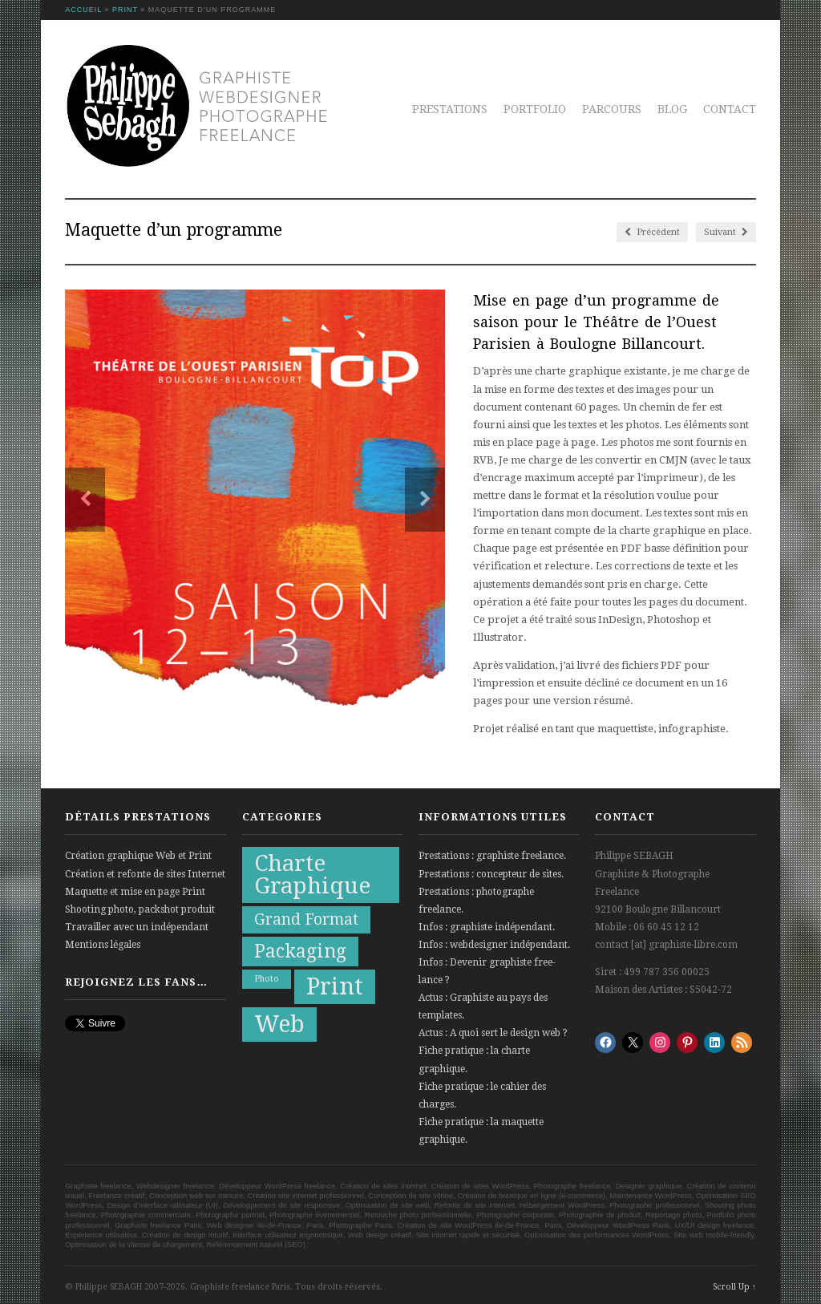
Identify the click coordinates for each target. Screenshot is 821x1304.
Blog (672, 109)
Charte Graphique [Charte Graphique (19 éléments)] (312, 874)
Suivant (726, 232)
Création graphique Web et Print (138, 855)
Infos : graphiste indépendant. (487, 927)
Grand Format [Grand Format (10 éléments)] (306, 919)
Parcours (611, 109)
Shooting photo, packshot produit (140, 909)
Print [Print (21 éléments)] (334, 986)
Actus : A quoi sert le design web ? (493, 1033)
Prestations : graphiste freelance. (492, 855)
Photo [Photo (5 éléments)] (266, 979)
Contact (729, 109)
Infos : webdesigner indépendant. (494, 944)
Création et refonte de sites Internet (145, 874)
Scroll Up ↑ (734, 1286)
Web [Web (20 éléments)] (279, 1024)
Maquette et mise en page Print (135, 891)
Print (125, 10)
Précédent (652, 232)
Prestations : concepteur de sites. (491, 874)
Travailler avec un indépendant (136, 927)
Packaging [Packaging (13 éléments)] (300, 951)
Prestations (449, 109)
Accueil (83, 10)
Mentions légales (102, 944)
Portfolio (535, 109)
